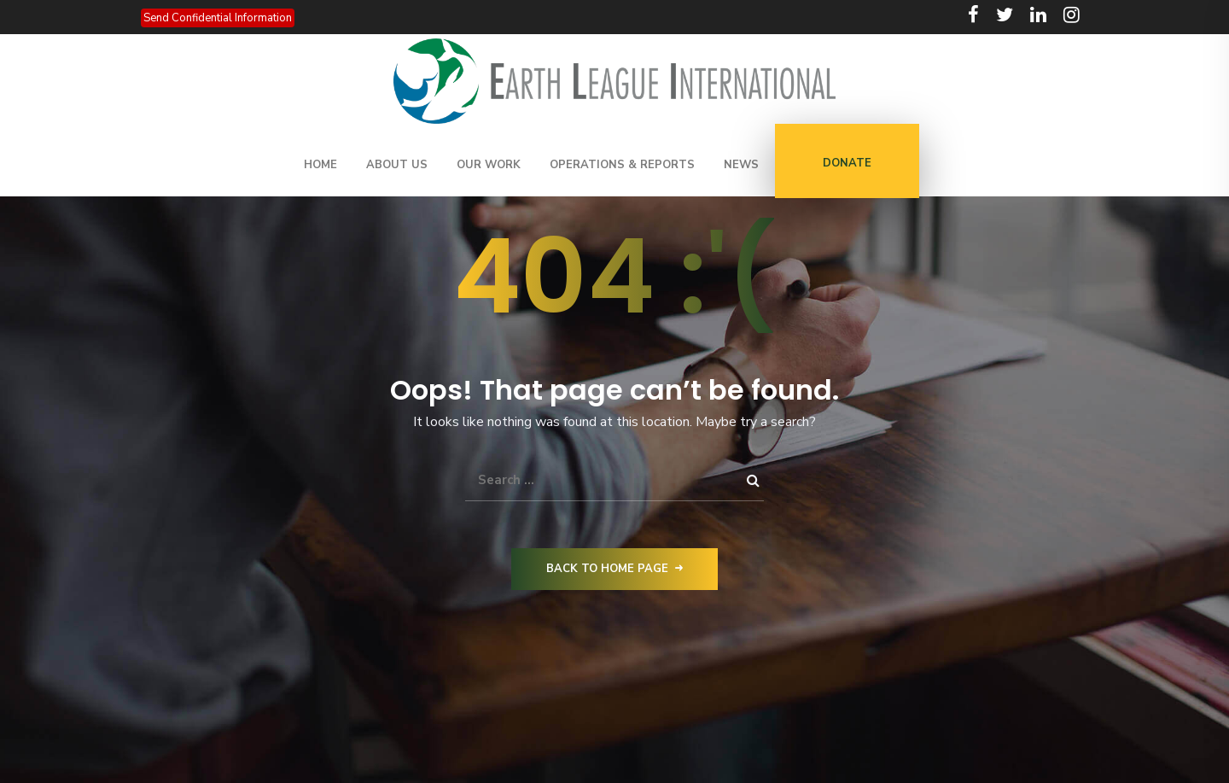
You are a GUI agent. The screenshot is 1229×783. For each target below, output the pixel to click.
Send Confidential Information (217, 18)
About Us (397, 164)
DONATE (847, 163)
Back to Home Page (614, 568)
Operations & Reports (622, 164)
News (741, 164)
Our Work (489, 164)
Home (320, 164)
